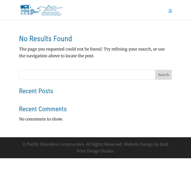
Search (163, 74)
